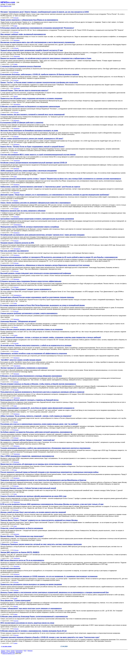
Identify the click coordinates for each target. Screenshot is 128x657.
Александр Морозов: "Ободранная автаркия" (18, 321)
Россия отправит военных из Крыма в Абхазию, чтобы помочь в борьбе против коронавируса (38, 384)
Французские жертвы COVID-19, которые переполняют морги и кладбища (29, 227)
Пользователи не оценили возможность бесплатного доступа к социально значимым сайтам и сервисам (42, 392)
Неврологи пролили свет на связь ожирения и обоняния (22, 211)
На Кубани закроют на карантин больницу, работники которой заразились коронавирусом (36, 432)
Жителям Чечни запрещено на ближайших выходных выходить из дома (29, 130)
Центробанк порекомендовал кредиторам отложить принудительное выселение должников (37, 219)
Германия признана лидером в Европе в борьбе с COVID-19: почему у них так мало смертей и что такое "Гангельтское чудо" (50, 637)
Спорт (15, 176)
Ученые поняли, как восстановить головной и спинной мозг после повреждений (32, 114)
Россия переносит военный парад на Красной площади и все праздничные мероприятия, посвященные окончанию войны (49, 472)
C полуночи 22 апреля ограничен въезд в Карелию (20, 66)
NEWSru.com (7, 2)
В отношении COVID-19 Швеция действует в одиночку (21, 122)
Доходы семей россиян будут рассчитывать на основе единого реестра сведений (33, 512)
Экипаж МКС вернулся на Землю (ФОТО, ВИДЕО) (19, 552)
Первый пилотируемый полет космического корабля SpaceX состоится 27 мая (31, 50)
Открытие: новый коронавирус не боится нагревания (21, 528)
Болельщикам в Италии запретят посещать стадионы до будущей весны (29, 400)
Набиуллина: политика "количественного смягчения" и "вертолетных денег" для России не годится (40, 187)
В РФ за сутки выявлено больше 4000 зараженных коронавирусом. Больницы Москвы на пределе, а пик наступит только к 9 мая (51, 504)
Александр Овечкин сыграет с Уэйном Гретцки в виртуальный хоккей (28, 488)
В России (16, 17)
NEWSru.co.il (4, 652)
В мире (15, 25)
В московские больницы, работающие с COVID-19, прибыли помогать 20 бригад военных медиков (39, 74)
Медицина (16, 120)
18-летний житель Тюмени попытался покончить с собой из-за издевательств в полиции (35, 345)
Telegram (30, 650)
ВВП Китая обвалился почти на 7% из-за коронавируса (22, 560)
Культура (16, 620)
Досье (8, 650)
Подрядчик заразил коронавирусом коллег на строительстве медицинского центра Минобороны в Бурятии (43, 480)
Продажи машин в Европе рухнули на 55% (17, 243)
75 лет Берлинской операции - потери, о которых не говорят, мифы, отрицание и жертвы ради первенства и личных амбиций (50, 337)
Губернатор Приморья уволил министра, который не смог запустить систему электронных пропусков (41, 544)
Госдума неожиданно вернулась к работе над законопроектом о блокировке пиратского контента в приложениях (45, 448)
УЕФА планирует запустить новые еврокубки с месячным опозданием (28, 171)
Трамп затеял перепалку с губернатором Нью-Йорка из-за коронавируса (29, 20)
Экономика (16, 40)
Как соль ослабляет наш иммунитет (14, 251)
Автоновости (17, 104)
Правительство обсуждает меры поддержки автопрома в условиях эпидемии (31, 98)
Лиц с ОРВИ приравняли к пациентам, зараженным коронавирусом (27, 456)
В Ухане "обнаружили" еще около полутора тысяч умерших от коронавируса (31, 608)
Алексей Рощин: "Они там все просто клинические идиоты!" (24, 90)
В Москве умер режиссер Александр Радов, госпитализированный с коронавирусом (34, 616)
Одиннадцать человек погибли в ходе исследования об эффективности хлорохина (33, 353)
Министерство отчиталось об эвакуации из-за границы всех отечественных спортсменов (36, 464)
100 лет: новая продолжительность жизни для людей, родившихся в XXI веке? (31, 138)
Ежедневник (19, 650)
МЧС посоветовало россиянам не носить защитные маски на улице (27, 623)
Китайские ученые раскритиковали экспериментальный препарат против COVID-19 (33, 162)
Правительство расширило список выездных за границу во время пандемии (31, 584)
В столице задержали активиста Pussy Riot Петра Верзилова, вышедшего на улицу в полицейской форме (42, 305)
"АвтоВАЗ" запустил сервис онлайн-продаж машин (20, 360)
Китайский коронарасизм (10, 568)
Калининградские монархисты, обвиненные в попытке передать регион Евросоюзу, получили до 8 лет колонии (45, 265)
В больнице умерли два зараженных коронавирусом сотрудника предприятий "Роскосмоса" (37, 28)
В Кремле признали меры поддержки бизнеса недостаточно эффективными (30, 281)
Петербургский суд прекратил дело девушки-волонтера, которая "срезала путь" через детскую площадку (42, 235)
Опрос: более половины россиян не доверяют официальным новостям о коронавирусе (35, 203)
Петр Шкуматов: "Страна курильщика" (15, 600)
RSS (25, 650)
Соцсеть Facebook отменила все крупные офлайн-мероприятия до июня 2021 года (33, 496)
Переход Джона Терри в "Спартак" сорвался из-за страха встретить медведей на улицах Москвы (39, 520)
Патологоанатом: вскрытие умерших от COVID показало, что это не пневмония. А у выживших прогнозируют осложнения (49, 576)
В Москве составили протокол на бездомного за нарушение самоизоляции (30, 106)
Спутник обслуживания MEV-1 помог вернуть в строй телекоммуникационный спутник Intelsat (37, 154)
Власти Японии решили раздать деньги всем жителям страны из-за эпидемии (31, 329)
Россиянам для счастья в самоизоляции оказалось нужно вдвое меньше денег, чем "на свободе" (39, 424)
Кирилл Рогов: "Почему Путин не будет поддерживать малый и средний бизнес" (32, 146)
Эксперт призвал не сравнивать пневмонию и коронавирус (24, 368)
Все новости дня (5, 6)
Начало (3, 650)
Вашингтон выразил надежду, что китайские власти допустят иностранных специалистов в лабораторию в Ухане (45, 58)
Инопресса (16, 128)
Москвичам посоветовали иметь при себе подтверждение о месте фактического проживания (37, 42)
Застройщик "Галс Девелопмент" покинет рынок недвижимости (25, 289)
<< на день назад (6, 646)
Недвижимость (17, 224)
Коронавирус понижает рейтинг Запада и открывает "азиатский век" (27, 440)
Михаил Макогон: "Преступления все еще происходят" (22, 536)
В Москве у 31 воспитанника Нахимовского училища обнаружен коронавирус (31, 376)
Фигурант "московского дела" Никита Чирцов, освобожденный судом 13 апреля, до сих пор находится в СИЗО (44, 12)
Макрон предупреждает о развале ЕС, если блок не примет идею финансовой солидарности (37, 408)
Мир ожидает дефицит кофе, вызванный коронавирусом (23, 34)
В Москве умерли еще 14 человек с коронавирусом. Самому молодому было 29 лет (33, 631)
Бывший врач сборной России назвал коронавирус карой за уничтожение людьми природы (37, 297)
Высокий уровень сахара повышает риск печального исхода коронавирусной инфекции (35, 273)
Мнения (16, 96)
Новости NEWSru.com (8, 653)
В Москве (12, 652)
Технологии (17, 56)
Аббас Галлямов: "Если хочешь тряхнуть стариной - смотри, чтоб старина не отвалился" (36, 416)
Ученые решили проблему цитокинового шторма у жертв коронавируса (28, 313)
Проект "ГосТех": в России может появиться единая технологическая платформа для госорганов (39, 82)
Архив (12, 650)
